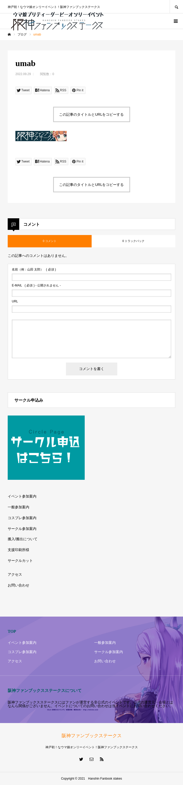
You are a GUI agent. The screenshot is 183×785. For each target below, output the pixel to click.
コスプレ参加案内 (22, 518)
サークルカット (20, 560)
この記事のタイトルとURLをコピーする (91, 114)
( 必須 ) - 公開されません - (36, 285)
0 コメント (49, 240)
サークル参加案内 (22, 529)
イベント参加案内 (22, 496)
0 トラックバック (133, 240)
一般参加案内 (18, 507)
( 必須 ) (34, 269)
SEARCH (176, 6)
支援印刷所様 (18, 550)
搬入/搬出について (22, 539)
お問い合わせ (18, 585)
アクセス (15, 574)
